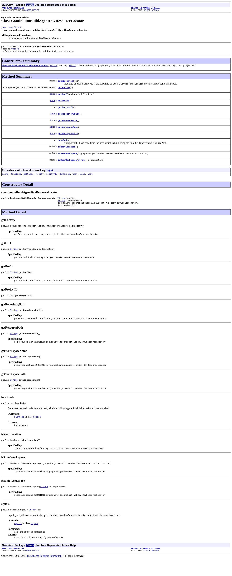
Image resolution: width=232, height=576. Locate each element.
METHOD (35, 10)
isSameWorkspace (67, 161)
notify (40, 183)
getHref (62, 97)
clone (5, 183)
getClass (29, 183)
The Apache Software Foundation (44, 573)
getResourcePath (67, 126)
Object (15, 50)
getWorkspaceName (68, 133)
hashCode (63, 147)
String (53, 67)
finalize (16, 183)
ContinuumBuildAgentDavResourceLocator (25, 67)
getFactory (64, 90)
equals (61, 83)
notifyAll (51, 183)
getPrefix (63, 104)
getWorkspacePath (68, 140)
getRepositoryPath (68, 119)
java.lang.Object (11, 27)
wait (74, 183)
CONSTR (27, 10)
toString (65, 183)
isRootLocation (66, 154)
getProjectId (65, 112)
